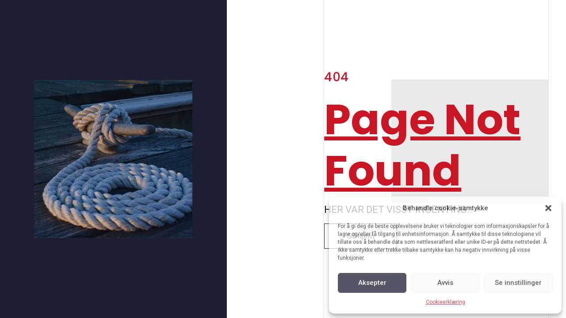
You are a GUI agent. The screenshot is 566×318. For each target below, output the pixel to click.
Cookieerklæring (445, 302)
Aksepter (372, 283)
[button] (548, 208)
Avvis (445, 283)
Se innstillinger (518, 283)
